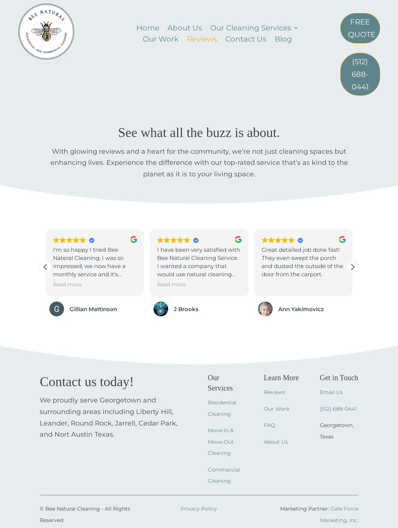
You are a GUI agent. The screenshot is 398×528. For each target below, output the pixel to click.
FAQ (269, 425)
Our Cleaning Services (250, 28)
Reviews (202, 39)
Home (147, 28)
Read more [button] (67, 284)
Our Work (161, 39)
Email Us (331, 392)
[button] (352, 267)
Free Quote (361, 28)
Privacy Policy (198, 508)
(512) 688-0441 (360, 74)
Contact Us (245, 39)
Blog (283, 39)
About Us (185, 28)
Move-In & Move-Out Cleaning (221, 441)
